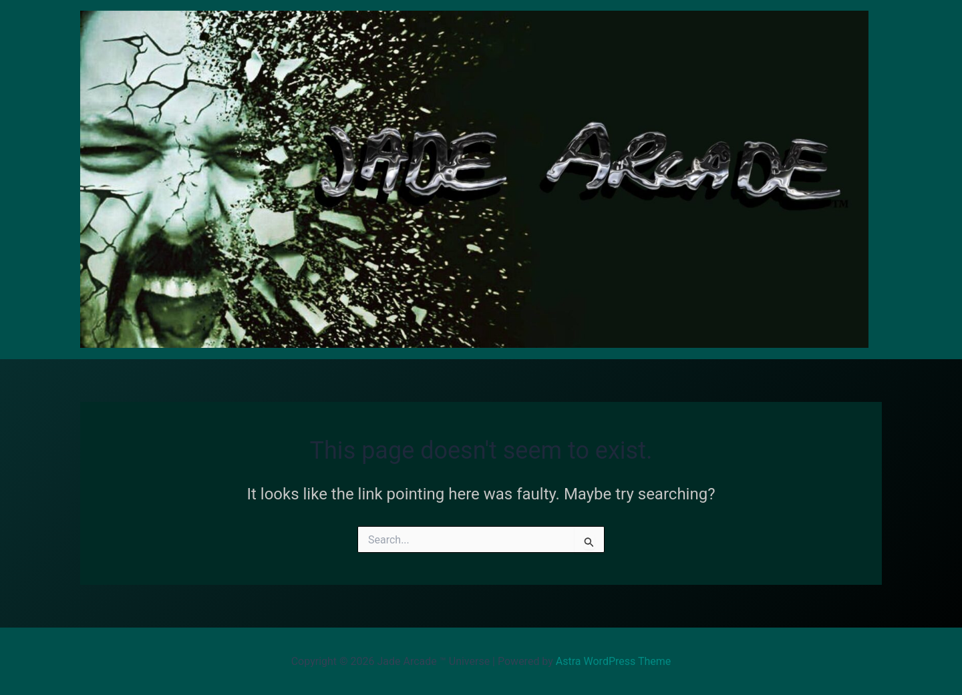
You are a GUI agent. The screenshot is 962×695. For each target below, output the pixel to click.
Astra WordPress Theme (613, 661)
